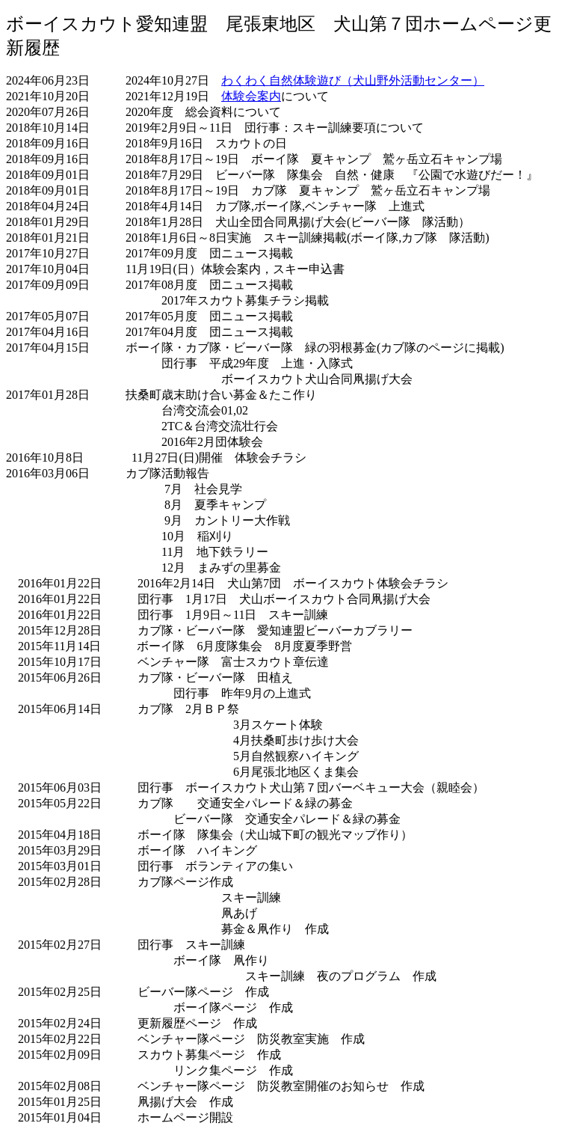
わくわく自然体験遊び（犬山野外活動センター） (352, 80)
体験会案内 (251, 96)
